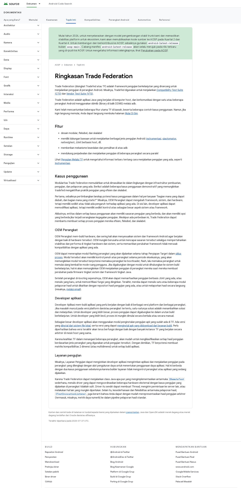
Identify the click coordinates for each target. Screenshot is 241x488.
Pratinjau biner (52, 466)
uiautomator (169, 138)
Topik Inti (81, 65)
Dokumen (68, 65)
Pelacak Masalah (184, 481)
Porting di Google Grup (121, 481)
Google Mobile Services (187, 471)
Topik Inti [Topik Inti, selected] (71, 19)
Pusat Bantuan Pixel (185, 457)
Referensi (164, 19)
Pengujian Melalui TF (72, 159)
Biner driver (50, 476)
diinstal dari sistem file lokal (76, 325)
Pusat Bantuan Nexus (186, 461)
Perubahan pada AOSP (154, 50)
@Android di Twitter (120, 452)
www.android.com (185, 466)
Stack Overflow (183, 476)
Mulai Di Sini (131, 113)
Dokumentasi (13, 12)
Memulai (33, 19)
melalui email (73, 289)
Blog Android (116, 461)
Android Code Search (60, 3)
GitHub (48, 481)
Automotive (144, 19)
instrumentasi (153, 138)
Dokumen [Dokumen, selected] (32, 3)
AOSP (57, 65)
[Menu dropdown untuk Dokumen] (41, 3)
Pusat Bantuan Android (187, 452)
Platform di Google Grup (122, 471)
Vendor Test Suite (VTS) (79, 93)
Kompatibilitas (92, 19)
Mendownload (52, 461)
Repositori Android (54, 452)
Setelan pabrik (52, 471)
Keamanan (51, 19)
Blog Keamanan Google (122, 466)
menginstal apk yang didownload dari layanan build (144, 325)
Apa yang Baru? (12, 19)
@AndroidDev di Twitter (122, 457)
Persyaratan (51, 457)
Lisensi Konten (132, 412)
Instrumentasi (62, 163)
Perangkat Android (119, 19)
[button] (18, 25)
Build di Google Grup (120, 476)
